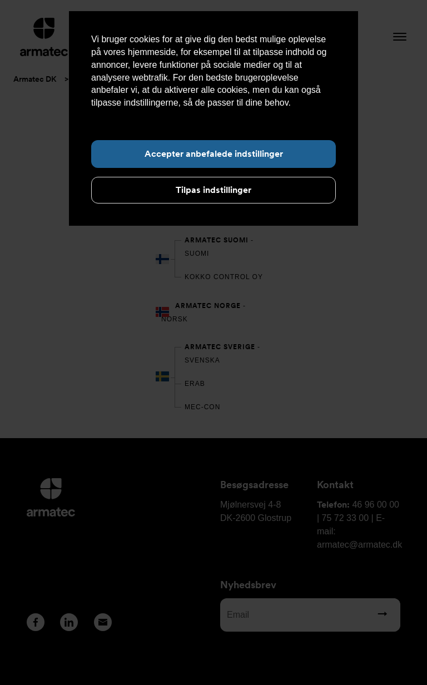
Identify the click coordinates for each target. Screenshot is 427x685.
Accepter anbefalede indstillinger (214, 153)
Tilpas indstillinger (213, 190)
